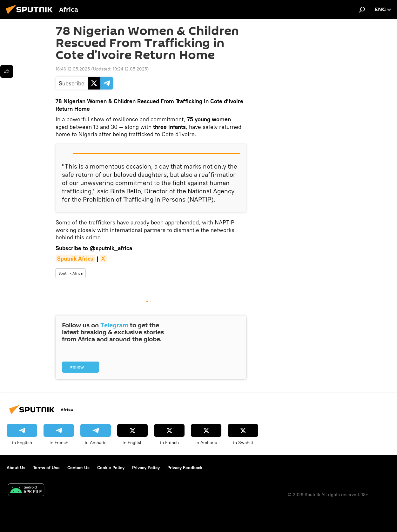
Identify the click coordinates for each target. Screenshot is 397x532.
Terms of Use (46, 467)
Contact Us (78, 467)
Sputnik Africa (70, 273)
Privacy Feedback (184, 467)
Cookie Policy (110, 467)
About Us (16, 467)
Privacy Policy (146, 467)
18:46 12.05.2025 (73, 69)
